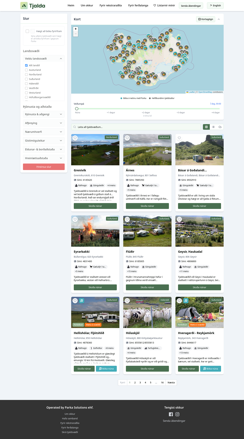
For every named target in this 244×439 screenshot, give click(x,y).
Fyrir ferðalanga (138, 5)
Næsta (171, 382)
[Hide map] (218, 19)
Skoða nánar (95, 205)
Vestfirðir (34, 88)
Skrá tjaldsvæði (70, 432)
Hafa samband (70, 418)
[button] (138, 73)
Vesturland (35, 92)
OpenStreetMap (205, 92)
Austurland (35, 69)
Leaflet (190, 92)
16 (162, 382)
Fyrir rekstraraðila (111, 5)
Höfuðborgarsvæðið (39, 97)
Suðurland (34, 79)
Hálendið (34, 83)
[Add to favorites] (75, 138)
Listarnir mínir (164, 5)
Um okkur (87, 5)
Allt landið (34, 65)
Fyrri (122, 382)
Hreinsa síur (43, 167)
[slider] (76, 108)
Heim (71, 5)
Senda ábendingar (174, 421)
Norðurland (35, 74)
